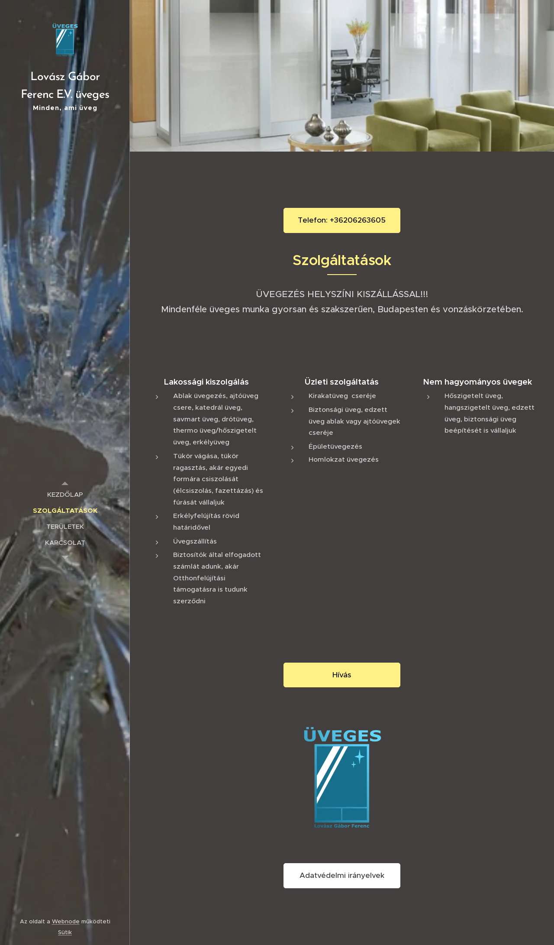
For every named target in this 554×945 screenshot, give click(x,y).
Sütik (65, 932)
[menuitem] (65, 494)
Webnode (66, 921)
